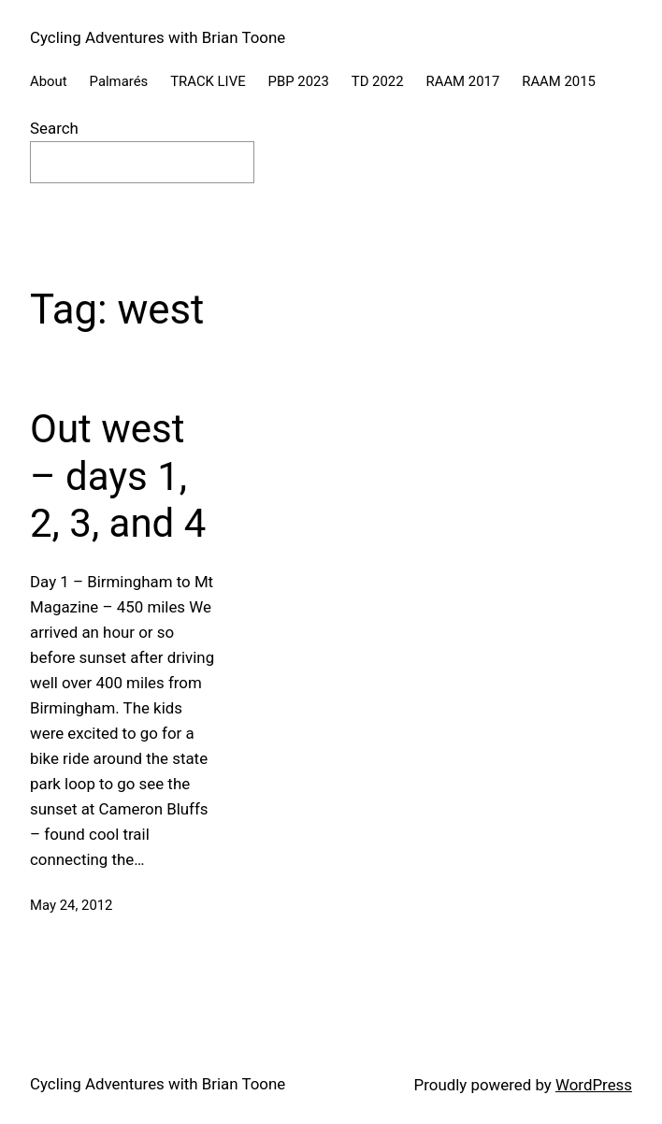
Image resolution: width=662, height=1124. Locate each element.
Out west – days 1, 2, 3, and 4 (118, 476)
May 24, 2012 (71, 905)
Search (54, 128)
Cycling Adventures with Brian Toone (157, 37)
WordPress (593, 1084)
